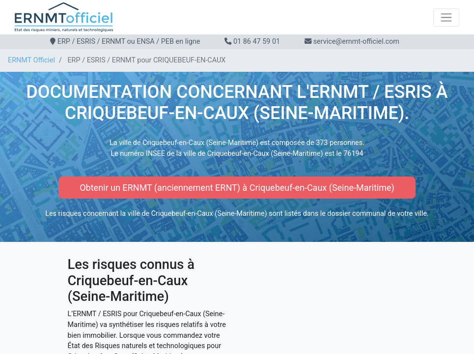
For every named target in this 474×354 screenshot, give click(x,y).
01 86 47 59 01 (256, 41)
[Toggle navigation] (446, 17)
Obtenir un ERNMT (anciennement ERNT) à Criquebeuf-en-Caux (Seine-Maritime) (237, 187)
